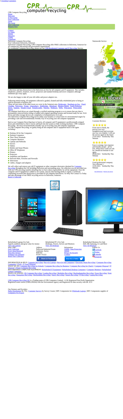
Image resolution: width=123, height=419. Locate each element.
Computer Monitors (91, 375)
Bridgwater (58, 137)
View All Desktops (57, 309)
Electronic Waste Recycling (85, 364)
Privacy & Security (70, 337)
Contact (86, 9)
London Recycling (48, 381)
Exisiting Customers (116, 1)
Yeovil (61, 142)
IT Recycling (43, 9)
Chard (77, 137)
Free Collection (71, 9)
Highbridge (32, 139)
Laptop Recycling (100, 384)
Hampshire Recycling (25, 384)
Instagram (97, 341)
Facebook (97, 331)
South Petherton (61, 139)
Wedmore (33, 142)
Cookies (67, 339)
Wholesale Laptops (80, 410)
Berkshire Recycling (63, 381)
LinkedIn (96, 338)
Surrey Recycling (60, 384)
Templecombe (18, 142)
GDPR (110, 9)
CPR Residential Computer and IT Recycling (56, 68)
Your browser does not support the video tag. (47, 91)
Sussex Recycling (74, 384)
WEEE (98, 9)
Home (29, 9)
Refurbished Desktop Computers (70, 375)
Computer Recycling (75, 231)
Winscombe (54, 142)
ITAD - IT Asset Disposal (27, 367)
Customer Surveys (35, 410)
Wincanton (45, 142)
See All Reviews (101, 196)
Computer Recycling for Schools (30, 370)
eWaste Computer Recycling (26, 372)
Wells (39, 142)
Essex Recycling (101, 381)
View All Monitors (95, 309)
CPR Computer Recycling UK (18, 393)
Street (69, 139)
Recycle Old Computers (65, 364)
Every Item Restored (14, 334)
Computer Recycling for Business (57, 370)
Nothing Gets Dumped (15, 339)
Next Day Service (13, 337)
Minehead (40, 139)
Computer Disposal (103, 370)
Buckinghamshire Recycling (83, 381)
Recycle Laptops (48, 364)
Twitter (96, 334)
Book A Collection (18, 251)
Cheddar (82, 137)
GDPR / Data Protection (71, 331)
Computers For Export (16, 413)
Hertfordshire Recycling (43, 384)
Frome (17, 139)
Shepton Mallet (50, 139)
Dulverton (11, 139)
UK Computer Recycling (31, 381)
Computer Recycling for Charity (83, 370)
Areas (56, 9)
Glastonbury (24, 139)
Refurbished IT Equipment (46, 375)
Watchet (26, 142)
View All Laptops (19, 309)
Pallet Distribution (15, 410)
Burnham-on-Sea (68, 137)
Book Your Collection (15, 347)
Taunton (75, 139)
